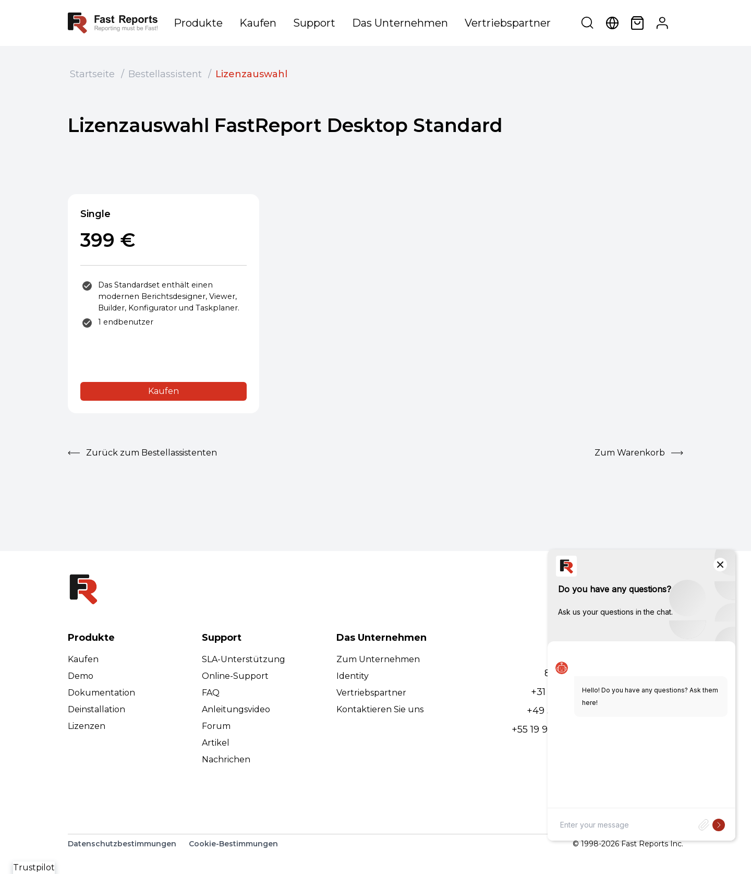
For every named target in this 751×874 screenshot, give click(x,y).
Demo (80, 676)
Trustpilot (34, 867)
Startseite (92, 74)
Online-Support (235, 676)
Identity (352, 676)
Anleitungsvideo (236, 709)
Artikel (215, 743)
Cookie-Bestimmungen (233, 843)
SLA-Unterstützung (243, 659)
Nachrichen (226, 759)
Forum (216, 726)
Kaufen (257, 23)
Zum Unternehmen (378, 659)
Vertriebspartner (508, 23)
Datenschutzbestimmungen (122, 843)
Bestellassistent (165, 74)
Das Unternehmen (400, 23)
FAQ (211, 693)
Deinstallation (96, 709)
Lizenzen (86, 726)
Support (314, 23)
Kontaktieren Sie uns (379, 709)
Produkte (198, 23)
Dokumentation (101, 693)
